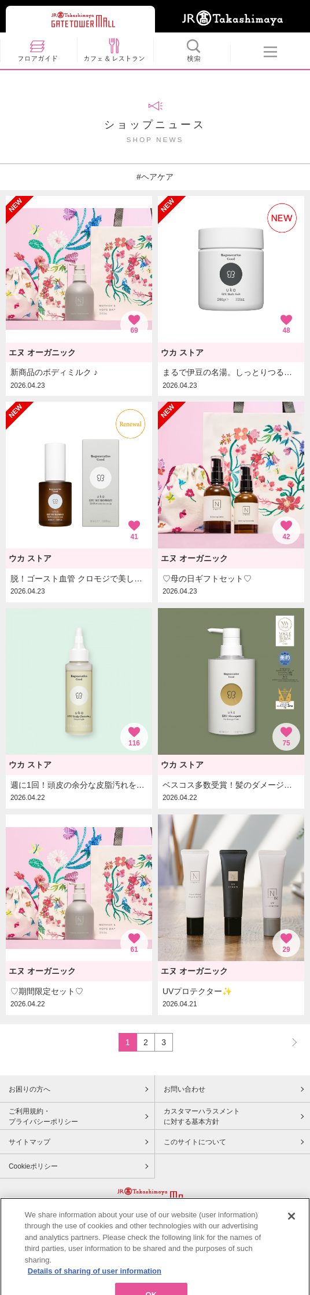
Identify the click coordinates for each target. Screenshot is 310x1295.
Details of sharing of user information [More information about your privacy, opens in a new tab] (94, 1285)
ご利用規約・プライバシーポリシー (43, 1116)
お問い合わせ (184, 1089)
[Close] (291, 1230)
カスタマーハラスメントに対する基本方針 (202, 1116)
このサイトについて (195, 1142)
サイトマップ (29, 1142)
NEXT (289, 1042)
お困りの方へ (29, 1089)
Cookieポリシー (33, 1166)
